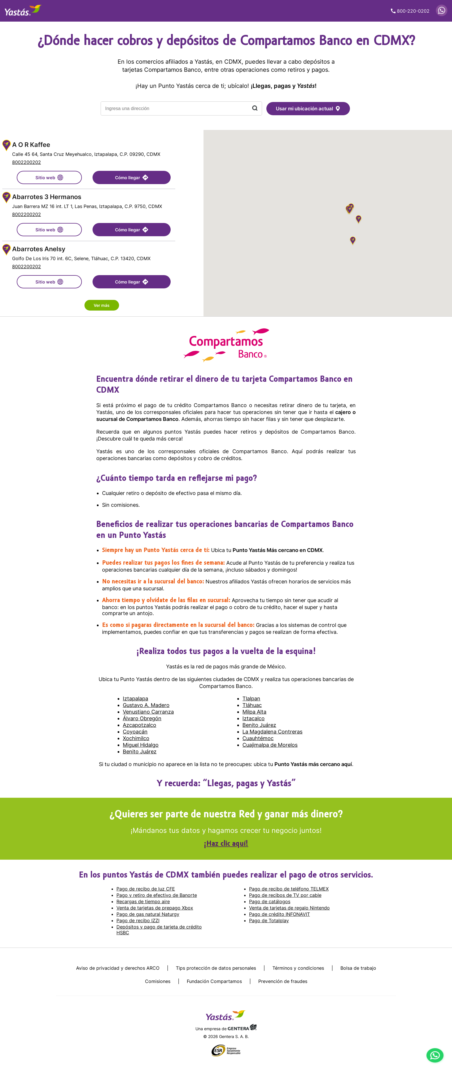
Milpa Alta (254, 712)
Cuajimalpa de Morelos (269, 745)
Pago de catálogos (269, 901)
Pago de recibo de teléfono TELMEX (289, 889)
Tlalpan (251, 698)
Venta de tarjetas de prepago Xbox (154, 908)
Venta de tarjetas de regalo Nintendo (289, 908)
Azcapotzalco (139, 725)
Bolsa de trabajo (358, 968)
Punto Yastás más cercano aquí (313, 764)
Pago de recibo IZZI (137, 920)
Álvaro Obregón (142, 718)
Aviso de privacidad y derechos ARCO (117, 968)
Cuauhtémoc (258, 738)
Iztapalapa (135, 698)
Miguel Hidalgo (141, 745)
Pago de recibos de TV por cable (285, 895)
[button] (349, 211)
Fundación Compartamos (214, 981)
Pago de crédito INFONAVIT (279, 914)
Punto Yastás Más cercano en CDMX (278, 550)
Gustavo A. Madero (146, 705)
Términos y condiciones (298, 968)
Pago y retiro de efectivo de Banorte (156, 895)
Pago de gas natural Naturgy (147, 914)
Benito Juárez (259, 725)
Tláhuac (252, 705)
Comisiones (157, 981)
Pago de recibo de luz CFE (145, 889)
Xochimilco (136, 738)
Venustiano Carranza (148, 712)
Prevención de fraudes (282, 981)
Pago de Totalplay (269, 920)
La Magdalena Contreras (272, 732)
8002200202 (26, 162)
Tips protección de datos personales (216, 968)
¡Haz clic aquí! (226, 844)
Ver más (102, 305)
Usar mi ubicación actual (308, 108)
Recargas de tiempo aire (143, 901)
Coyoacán (135, 732)
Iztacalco (253, 718)
